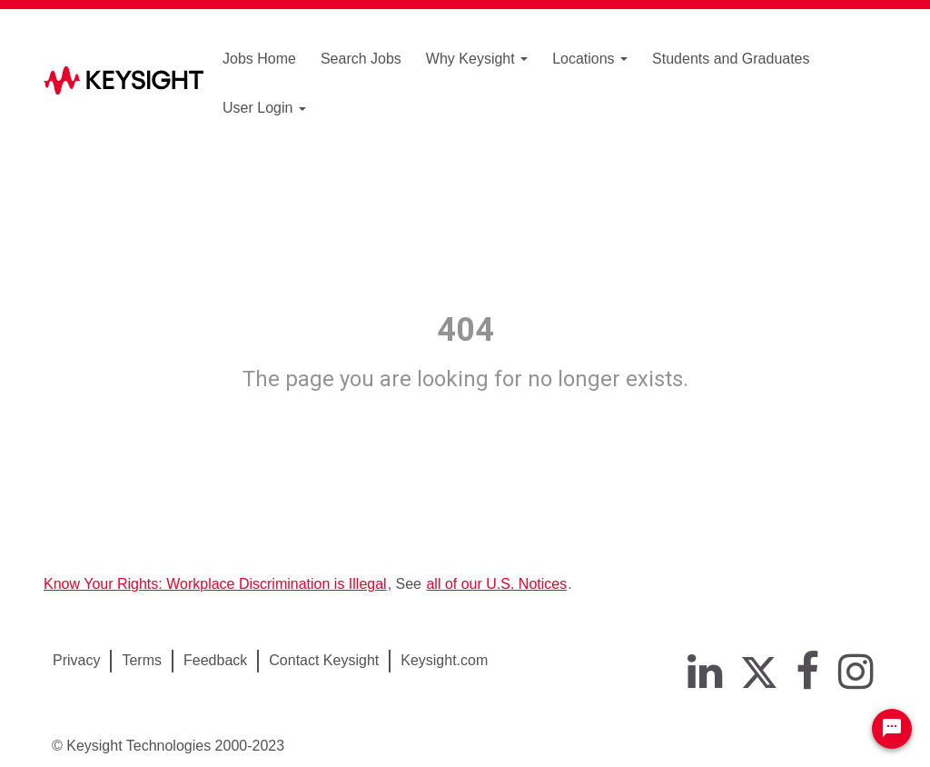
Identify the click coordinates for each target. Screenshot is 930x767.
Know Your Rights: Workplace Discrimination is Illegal (215, 584)
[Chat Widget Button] (892, 729)
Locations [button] (590, 58)
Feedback (215, 660)
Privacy (76, 660)
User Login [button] (264, 107)
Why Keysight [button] (477, 58)
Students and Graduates (730, 58)
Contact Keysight (324, 660)
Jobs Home (259, 58)
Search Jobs (361, 58)
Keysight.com (444, 660)
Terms (142, 660)
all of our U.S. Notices (496, 584)
